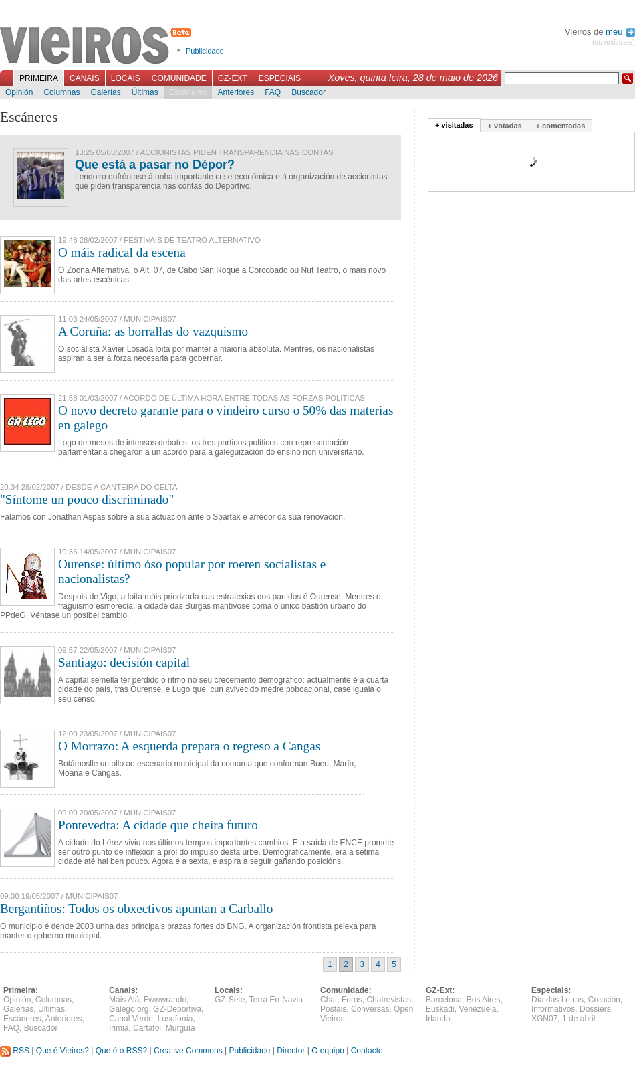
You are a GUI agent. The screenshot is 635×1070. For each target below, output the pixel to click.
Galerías (105, 92)
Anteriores (235, 92)
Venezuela (477, 1009)
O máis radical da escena (122, 252)
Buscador (308, 92)
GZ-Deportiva (177, 1009)
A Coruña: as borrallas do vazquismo (153, 331)
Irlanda (438, 1018)
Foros (352, 999)
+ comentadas (561, 126)
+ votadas (505, 126)
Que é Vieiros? (62, 1050)
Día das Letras (557, 999)
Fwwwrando (165, 999)
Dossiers (595, 1009)
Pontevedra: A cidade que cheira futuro (158, 825)
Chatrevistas (388, 999)
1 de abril (578, 1018)
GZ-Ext (232, 78)
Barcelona (444, 999)
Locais (125, 78)
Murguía (180, 1028)
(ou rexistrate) (613, 42)
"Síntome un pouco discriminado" (87, 499)
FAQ (273, 92)
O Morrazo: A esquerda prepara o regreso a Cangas (189, 746)
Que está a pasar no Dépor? (155, 164)
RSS (14, 1050)
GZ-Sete (230, 999)
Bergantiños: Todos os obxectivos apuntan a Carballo (136, 908)
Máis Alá (124, 999)
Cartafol (147, 1028)
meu (620, 32)
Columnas (61, 92)
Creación (604, 999)
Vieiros (98, 46)
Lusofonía (175, 1018)
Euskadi (440, 1009)
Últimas (145, 92)
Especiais (280, 78)
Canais (85, 78)
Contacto (367, 1050)
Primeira (38, 78)
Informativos (553, 1009)
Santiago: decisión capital (124, 662)
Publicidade (205, 51)
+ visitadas (454, 125)
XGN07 (544, 1018)
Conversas (370, 1009)
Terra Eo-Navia (276, 999)
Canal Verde (131, 1018)
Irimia (118, 1028)
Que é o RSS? (121, 1050)
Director (291, 1050)
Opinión (19, 92)
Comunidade (179, 78)
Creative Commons (188, 1050)
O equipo (327, 1050)
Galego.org (128, 1009)
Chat (328, 999)
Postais (333, 1009)
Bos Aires (484, 999)
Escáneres (188, 92)
